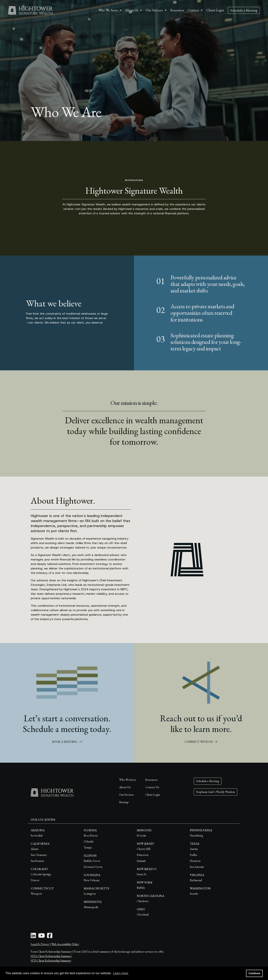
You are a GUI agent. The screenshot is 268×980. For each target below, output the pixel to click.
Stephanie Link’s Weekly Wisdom (215, 792)
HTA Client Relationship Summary (51, 956)
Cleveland (143, 914)
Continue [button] (254, 973)
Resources (177, 10)
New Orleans (91, 880)
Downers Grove (93, 867)
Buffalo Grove (92, 861)
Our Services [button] (154, 10)
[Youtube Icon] (41, 937)
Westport (36, 894)
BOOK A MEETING (67, 742)
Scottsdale (37, 835)
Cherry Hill (143, 849)
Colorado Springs (41, 874)
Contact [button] (193, 10)
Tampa (88, 847)
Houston (195, 861)
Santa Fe (142, 874)
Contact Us (152, 787)
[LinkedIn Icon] (33, 937)
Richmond (196, 880)
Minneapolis (91, 907)
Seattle (194, 894)
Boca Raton (91, 835)
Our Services (126, 795)
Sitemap (124, 802)
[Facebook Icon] (49, 937)
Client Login (215, 10)
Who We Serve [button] (108, 10)
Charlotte (143, 901)
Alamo (35, 849)
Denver (35, 880)
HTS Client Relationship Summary (51, 960)
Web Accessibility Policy (65, 944)
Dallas (193, 855)
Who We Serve (127, 780)
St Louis (141, 835)
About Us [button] (131, 10)
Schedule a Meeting (243, 10)
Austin (194, 849)
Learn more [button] (120, 973)
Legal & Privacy (40, 944)
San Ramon (37, 861)
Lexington (90, 894)
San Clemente (39, 855)
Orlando (89, 841)
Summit (141, 861)
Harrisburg (196, 835)
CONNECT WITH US (201, 742)
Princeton (142, 855)
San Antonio (197, 867)
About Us (125, 787)
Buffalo (141, 888)
